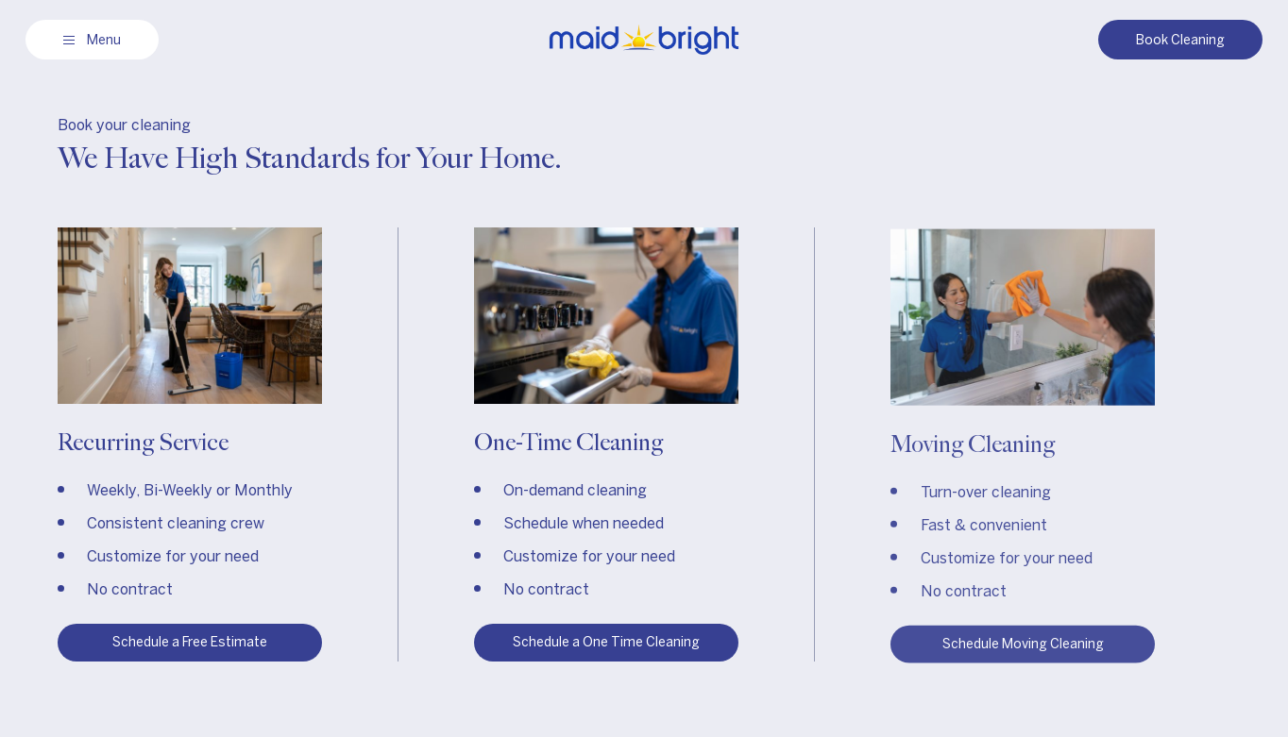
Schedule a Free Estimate (189, 642)
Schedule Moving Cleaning (1023, 646)
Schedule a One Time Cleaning (606, 642)
